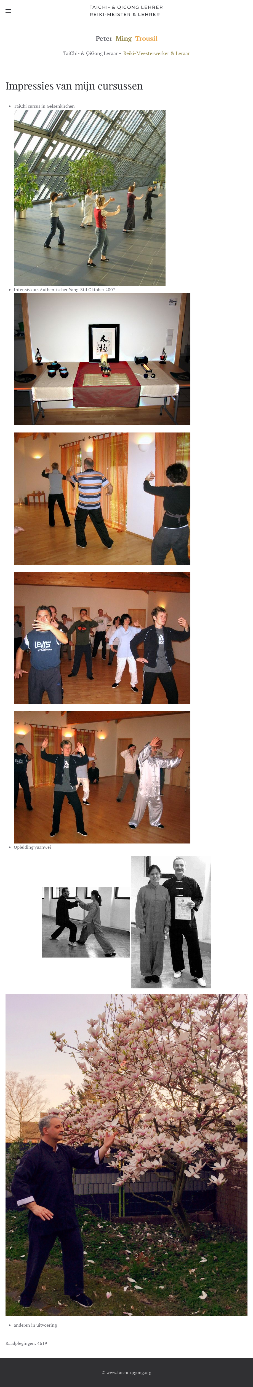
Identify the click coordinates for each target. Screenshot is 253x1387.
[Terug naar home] (126, 11)
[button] (8, 11)
